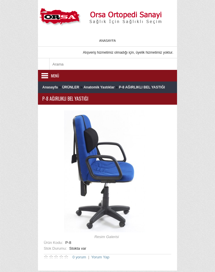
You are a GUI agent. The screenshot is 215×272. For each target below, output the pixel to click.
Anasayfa (107, 40)
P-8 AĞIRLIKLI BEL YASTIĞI (142, 87)
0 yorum (79, 257)
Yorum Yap (100, 257)
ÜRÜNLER (70, 87)
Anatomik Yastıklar (98, 87)
